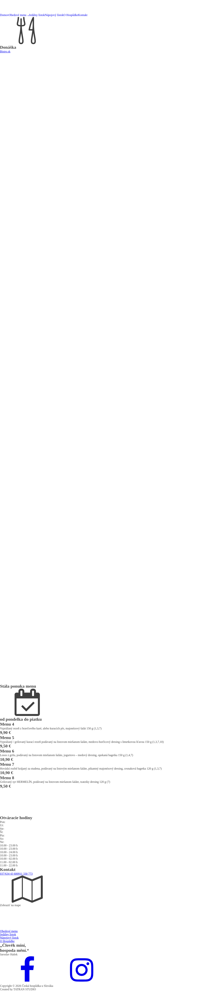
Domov (4, 15)
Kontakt (82, 15)
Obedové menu (17, 15)
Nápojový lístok (54, 15)
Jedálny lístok (37, 15)
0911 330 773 (24, 873)
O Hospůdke (70, 15)
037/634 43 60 (8, 873)
